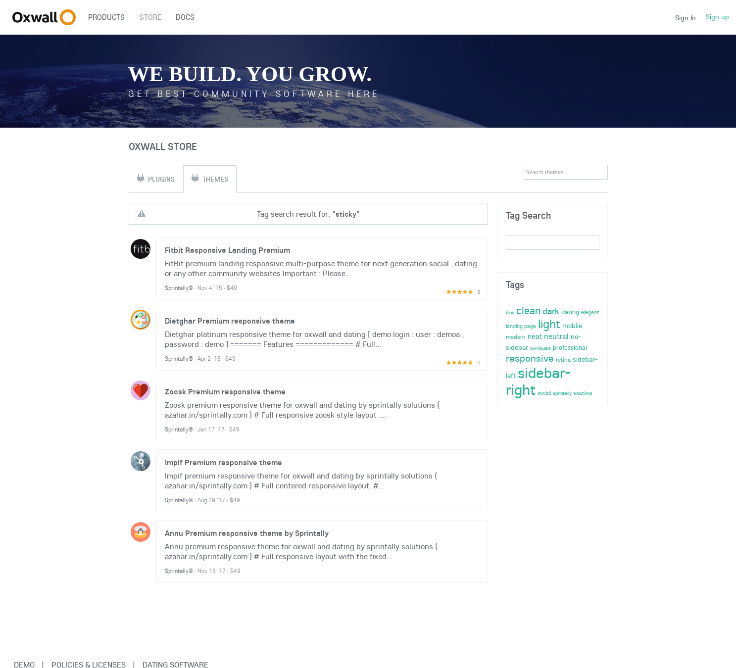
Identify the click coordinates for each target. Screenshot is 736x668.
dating (570, 312)
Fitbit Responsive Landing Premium (227, 250)
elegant (590, 312)
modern (516, 336)
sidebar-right (538, 381)
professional (570, 347)
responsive (530, 358)
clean (528, 310)
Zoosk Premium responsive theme (225, 391)
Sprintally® (179, 287)
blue (510, 312)
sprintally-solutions (572, 393)
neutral (556, 336)
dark (550, 311)
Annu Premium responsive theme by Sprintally (247, 533)
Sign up (717, 16)
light (549, 323)
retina (563, 359)
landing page (521, 326)
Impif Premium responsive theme (223, 462)
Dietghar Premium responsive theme (230, 321)
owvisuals (540, 348)
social (544, 392)
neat (535, 336)
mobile (572, 325)
